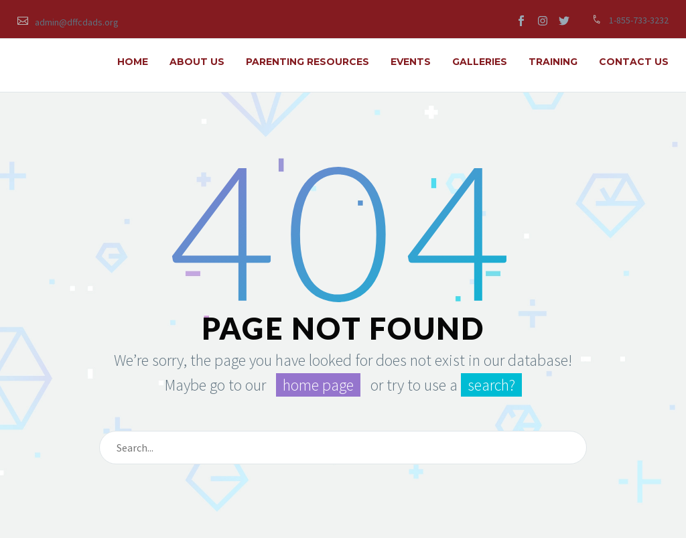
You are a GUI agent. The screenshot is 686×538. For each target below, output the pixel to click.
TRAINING (553, 62)
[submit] (571, 447)
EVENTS (411, 62)
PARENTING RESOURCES (307, 62)
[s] (343, 447)
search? (491, 385)
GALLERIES (479, 62)
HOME (132, 62)
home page (318, 385)
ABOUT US (196, 62)
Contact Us (634, 62)
